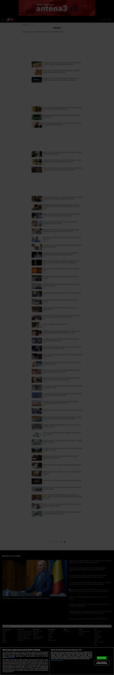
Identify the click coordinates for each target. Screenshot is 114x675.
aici (25, 666)
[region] (57, 661)
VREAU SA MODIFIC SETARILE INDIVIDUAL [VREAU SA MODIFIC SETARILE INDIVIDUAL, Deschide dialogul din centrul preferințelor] (101, 663)
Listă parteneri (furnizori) (56, 660)
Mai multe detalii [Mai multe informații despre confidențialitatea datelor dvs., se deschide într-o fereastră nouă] (10, 657)
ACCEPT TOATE (102, 658)
